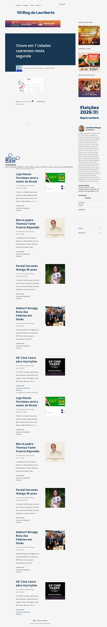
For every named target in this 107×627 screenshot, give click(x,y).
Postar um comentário (23, 208)
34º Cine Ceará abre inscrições (26, 359)
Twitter (32, 5)
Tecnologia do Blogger (40, 620)
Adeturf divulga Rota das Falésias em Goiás (27, 313)
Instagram (26, 5)
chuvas (22, 101)
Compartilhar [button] (40, 101)
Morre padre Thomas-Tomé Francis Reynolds (27, 223)
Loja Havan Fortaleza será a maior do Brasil (27, 177)
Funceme (27, 101)
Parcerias (38, 5)
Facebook (18, 5)
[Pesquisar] (62, 4)
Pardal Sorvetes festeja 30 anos (27, 267)
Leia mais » (19, 210)
